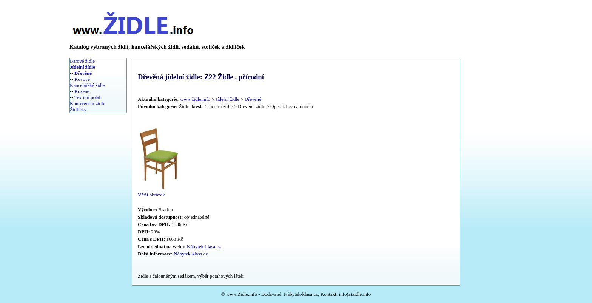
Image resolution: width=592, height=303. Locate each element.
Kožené (81, 91)
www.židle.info (195, 99)
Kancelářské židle (87, 85)
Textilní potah (88, 97)
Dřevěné (253, 99)
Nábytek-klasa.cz (204, 246)
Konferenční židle (87, 103)
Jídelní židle (227, 99)
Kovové (82, 79)
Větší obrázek (151, 195)
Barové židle (82, 61)
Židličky (78, 109)
